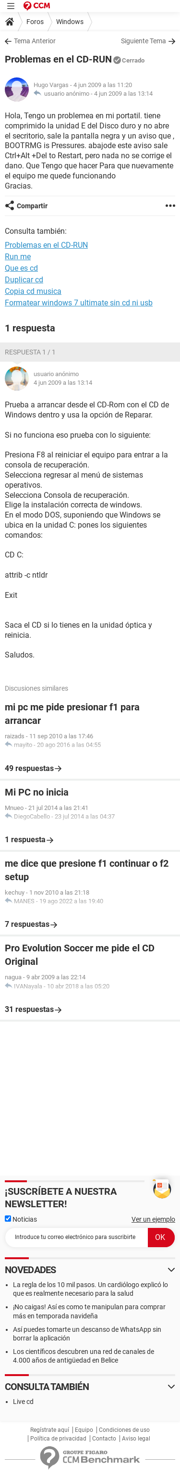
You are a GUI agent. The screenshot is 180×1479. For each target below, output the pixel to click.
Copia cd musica (33, 291)
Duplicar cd (24, 279)
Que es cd (21, 268)
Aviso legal (136, 1438)
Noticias (21, 1219)
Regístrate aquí (49, 1430)
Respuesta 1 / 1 (30, 352)
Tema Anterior (35, 41)
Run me (18, 256)
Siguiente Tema (143, 41)
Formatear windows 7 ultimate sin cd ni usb (79, 302)
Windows (70, 21)
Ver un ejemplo (153, 1219)
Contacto (104, 1438)
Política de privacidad (58, 1438)
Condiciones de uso (124, 1430)
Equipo (84, 1430)
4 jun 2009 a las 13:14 (123, 93)
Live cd (23, 1401)
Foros (35, 21)
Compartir (32, 206)
